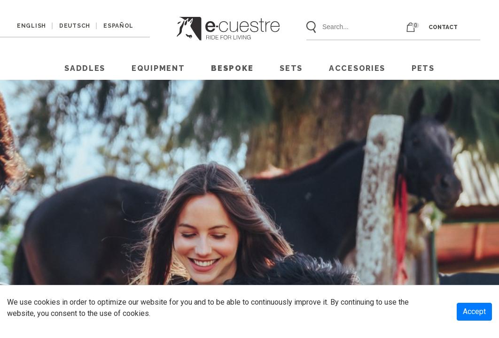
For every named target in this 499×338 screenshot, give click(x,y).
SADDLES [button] (84, 68)
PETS (423, 68)
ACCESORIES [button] (357, 68)
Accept (474, 311)
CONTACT (443, 27)
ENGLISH (31, 26)
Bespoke (232, 68)
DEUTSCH (74, 26)
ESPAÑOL (118, 26)
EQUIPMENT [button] (158, 68)
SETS (291, 68)
